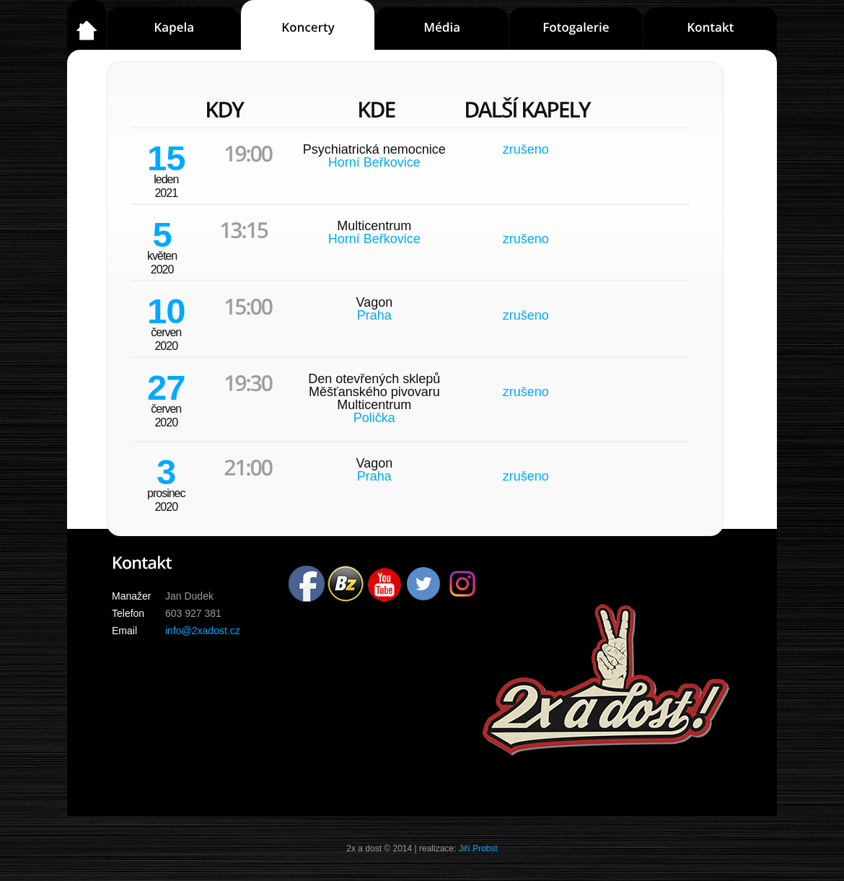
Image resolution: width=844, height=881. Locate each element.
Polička (374, 418)
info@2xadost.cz (202, 630)
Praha (374, 315)
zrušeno (526, 149)
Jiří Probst (478, 848)
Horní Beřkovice (374, 162)
